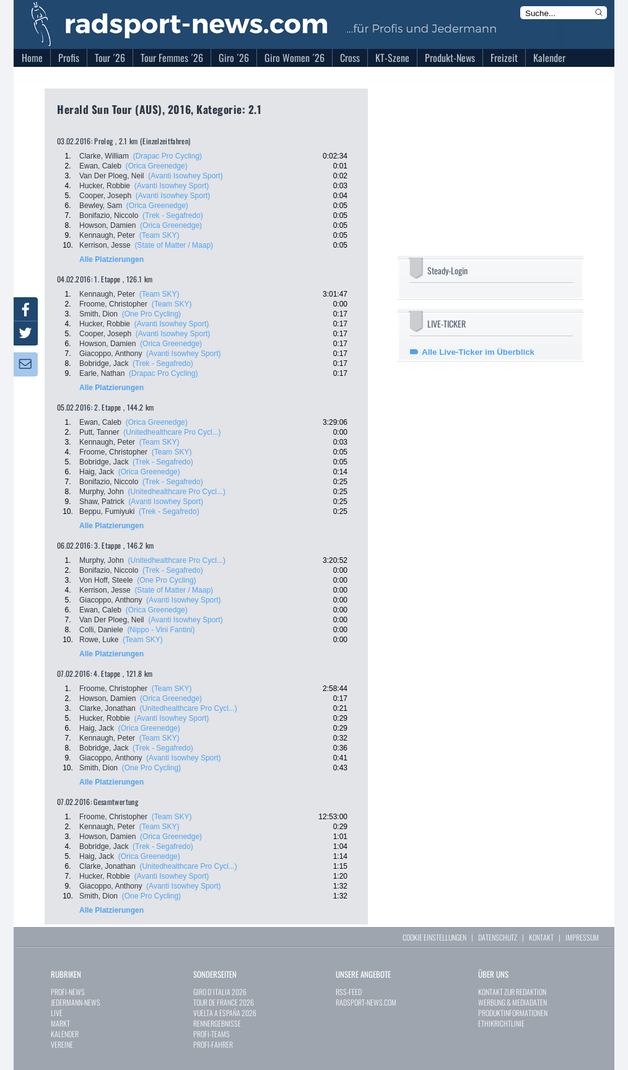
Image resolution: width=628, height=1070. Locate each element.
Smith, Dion (98, 314)
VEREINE (62, 1044)
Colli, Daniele (101, 629)
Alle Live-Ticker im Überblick (478, 352)
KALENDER (65, 1034)
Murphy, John (101, 491)
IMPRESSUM (582, 937)
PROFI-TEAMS (211, 1034)
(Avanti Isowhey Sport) (185, 176)
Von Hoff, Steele (106, 580)
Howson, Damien (107, 225)
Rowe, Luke (98, 639)
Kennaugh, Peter (107, 235)
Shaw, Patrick (101, 501)
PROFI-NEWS (68, 991)
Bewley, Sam (100, 205)
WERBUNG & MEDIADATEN (512, 1002)
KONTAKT (541, 937)
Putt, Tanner (99, 432)
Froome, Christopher (113, 304)
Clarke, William (104, 156)
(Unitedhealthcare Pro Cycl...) (171, 432)
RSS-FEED (349, 991)
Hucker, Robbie (104, 185)
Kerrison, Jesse (105, 245)
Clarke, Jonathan (107, 708)
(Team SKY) (159, 235)
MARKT (60, 1023)
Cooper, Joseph (105, 195)
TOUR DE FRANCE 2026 (223, 1002)
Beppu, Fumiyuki (106, 511)
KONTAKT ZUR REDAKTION (512, 991)
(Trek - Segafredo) (172, 215)
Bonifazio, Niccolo (108, 215)
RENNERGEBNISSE (217, 1023)
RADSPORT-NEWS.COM (366, 1002)
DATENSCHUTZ (497, 937)
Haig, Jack (96, 472)
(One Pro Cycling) (151, 314)
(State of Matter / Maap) (173, 245)
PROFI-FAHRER (213, 1044)
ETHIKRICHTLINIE (501, 1023)
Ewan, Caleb (100, 166)
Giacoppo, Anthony (110, 353)
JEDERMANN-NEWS (75, 1002)
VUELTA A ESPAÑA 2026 (224, 1012)
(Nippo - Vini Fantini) (160, 629)
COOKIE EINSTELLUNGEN (434, 937)
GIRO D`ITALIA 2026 (219, 991)
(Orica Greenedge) (157, 166)
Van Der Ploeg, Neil (111, 176)
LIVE (57, 1012)
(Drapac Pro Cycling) (167, 156)
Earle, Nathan (101, 373)
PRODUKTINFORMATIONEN (512, 1012)
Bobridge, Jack (103, 363)
